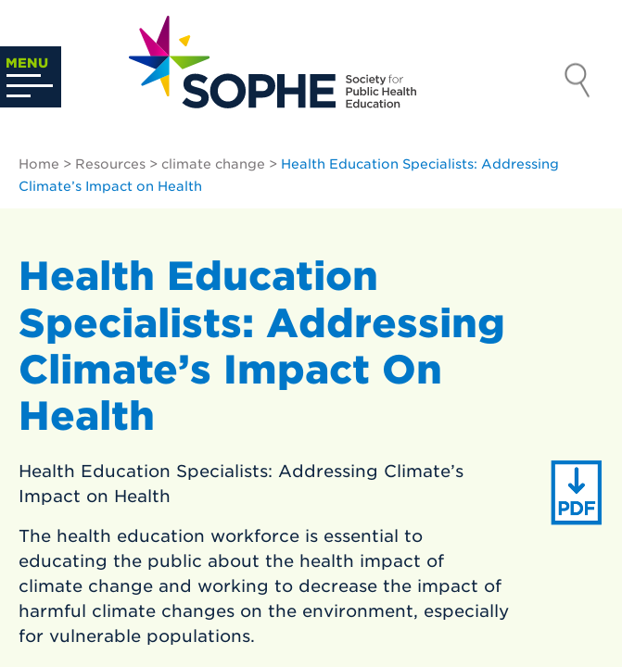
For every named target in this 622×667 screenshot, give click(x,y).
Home (39, 164)
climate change (213, 164)
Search (577, 82)
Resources (110, 164)
